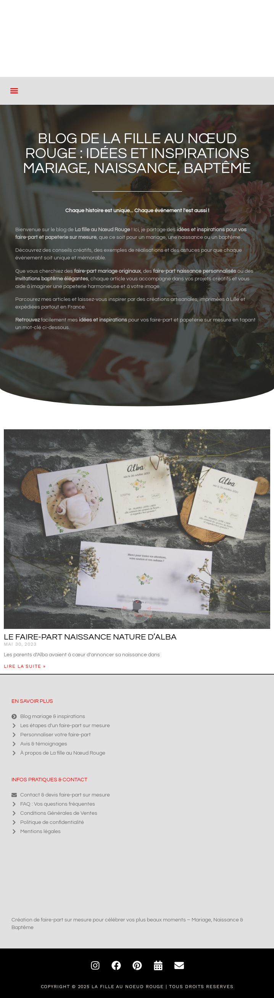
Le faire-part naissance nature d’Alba (90, 637)
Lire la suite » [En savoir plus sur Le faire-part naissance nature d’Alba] (25, 666)
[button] (14, 91)
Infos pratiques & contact (49, 779)
